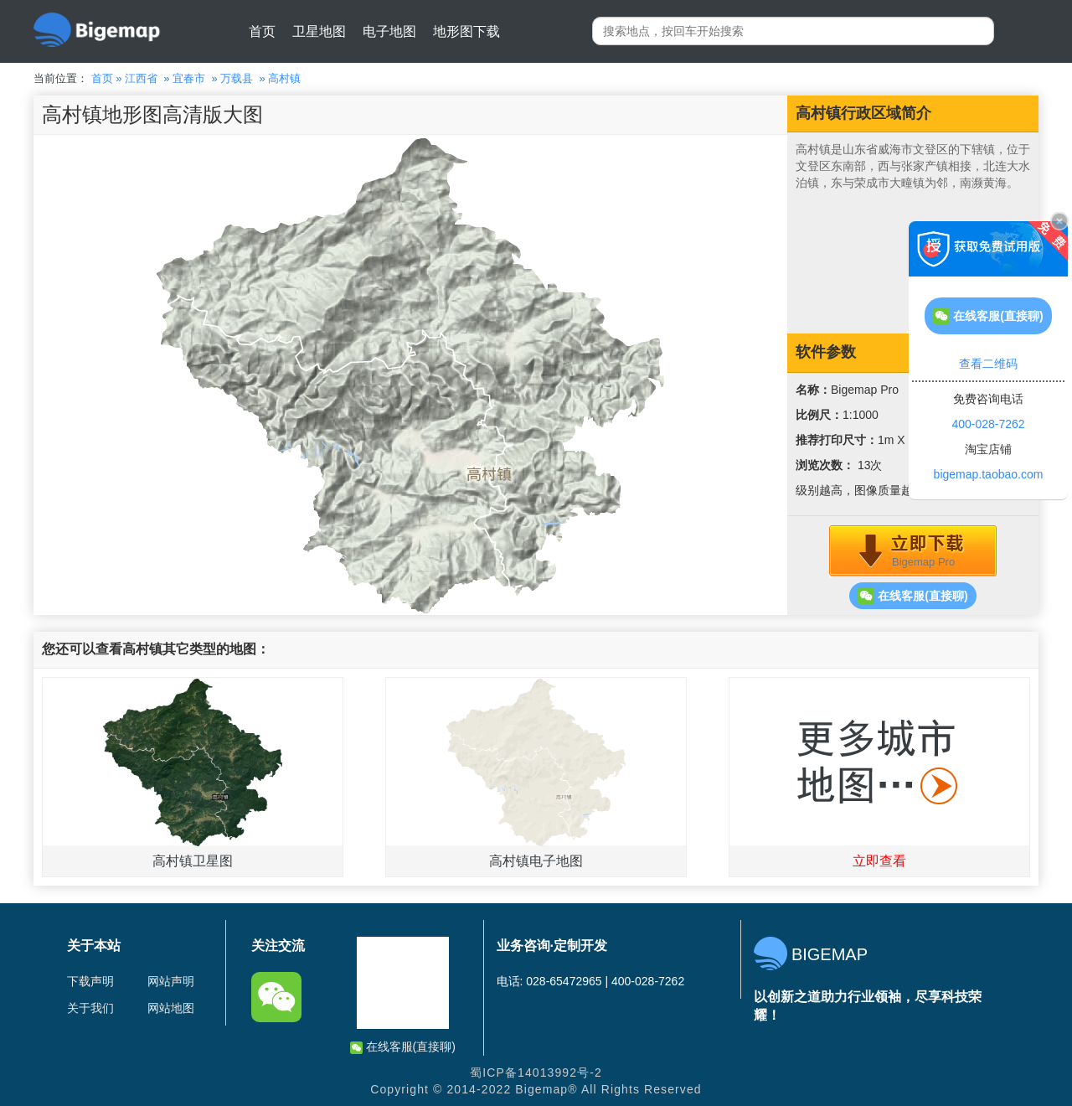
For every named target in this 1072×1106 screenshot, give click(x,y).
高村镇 (284, 78)
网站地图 (170, 1008)
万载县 (236, 78)
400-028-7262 (987, 424)
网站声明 (170, 981)
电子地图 (389, 31)
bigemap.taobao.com (989, 474)
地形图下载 (466, 31)
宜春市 (189, 78)
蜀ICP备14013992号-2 (536, 1072)
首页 (262, 31)
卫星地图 (319, 31)
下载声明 (90, 981)
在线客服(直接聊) (912, 595)
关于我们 (90, 1008)
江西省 (141, 78)
